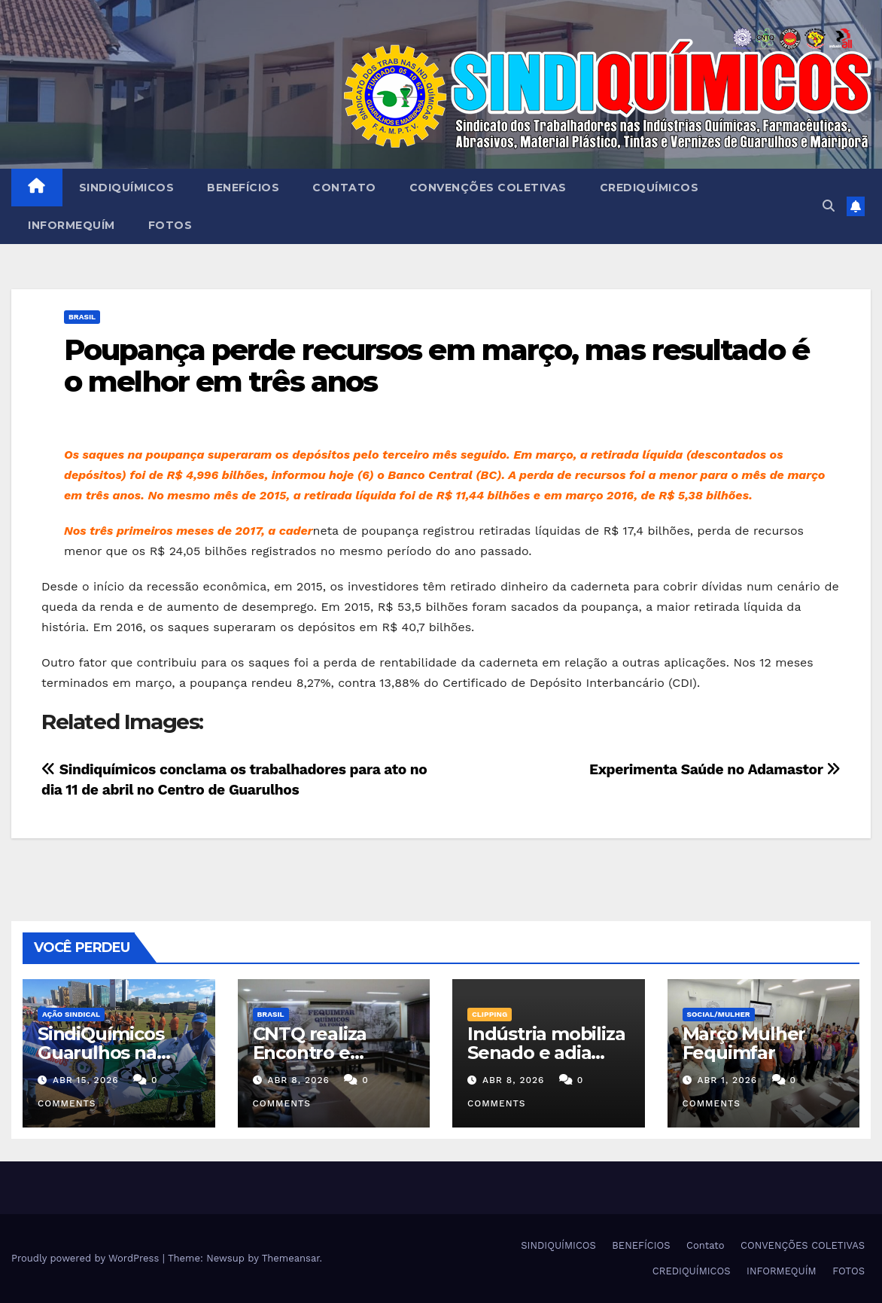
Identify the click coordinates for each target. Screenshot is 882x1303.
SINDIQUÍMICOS (127, 187)
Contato (344, 187)
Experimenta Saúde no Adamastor (715, 769)
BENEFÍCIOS (243, 187)
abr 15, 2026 (86, 1080)
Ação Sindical (71, 1014)
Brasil (82, 317)
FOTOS (170, 225)
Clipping (489, 1014)
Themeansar (291, 1258)
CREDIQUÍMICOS (649, 187)
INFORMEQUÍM (71, 225)
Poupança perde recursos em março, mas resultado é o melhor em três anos (436, 365)
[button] (829, 206)
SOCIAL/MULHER (718, 1014)
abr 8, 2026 (298, 1080)
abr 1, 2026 (727, 1080)
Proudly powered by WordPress (87, 1258)
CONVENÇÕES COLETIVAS (488, 187)
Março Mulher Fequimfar (744, 1043)
